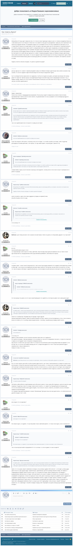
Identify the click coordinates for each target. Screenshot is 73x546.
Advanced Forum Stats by (14, 541)
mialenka (6, 76)
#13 (70, 305)
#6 (70, 153)
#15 (70, 354)
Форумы (24, 3)
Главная (19, 3)
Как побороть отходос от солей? (12, 525)
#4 (70, 105)
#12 (70, 276)
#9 (70, 232)
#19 (70, 430)
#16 (70, 375)
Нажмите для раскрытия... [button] (41, 219)
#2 (70, 68)
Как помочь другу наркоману (11, 529)
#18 (70, 413)
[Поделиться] (69, 39)
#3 (70, 91)
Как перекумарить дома (10, 523)
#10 (70, 246)
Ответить (69, 64)
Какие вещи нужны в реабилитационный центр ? (16, 516)
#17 (70, 399)
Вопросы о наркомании (38, 523)
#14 (70, 327)
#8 (70, 205)
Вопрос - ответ (36, 525)
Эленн (5, 99)
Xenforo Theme (8, 543)
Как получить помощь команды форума (14, 527)
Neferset (6, 189)
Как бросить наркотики (38, 521)
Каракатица (5, 33)
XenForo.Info (10, 542)
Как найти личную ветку (10, 514)
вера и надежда (6, 140)
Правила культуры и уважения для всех (41, 527)
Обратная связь (32, 539)
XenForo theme (18, 543)
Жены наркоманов (37, 519)
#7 (70, 181)
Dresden (6, 113)
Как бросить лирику (9, 521)
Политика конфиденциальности (52, 539)
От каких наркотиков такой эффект (13, 519)
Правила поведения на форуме (40, 514)
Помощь (62, 539)
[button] (27, 3)
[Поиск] (44, 3)
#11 (70, 263)
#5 (70, 132)
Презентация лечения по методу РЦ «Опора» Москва (44, 516)
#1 (70, 38)
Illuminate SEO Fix (6, 539)
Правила (31, 3)
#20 (70, 457)
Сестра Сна (5, 240)
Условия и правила (41, 539)
